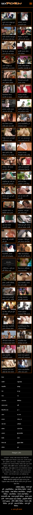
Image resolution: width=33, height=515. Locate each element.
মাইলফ (18, 377)
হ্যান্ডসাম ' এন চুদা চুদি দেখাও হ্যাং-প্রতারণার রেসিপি (23, 213)
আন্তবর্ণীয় (3, 386)
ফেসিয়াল (19, 424)
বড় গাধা (19, 414)
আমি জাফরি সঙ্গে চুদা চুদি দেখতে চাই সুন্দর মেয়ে (8, 39)
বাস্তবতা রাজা (4, 405)
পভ (18, 396)
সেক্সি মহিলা (4, 468)
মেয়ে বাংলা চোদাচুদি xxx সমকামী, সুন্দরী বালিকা (8, 299)
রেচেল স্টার (19, 428)
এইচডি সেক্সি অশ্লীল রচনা (10, 466)
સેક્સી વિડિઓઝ (26, 477)
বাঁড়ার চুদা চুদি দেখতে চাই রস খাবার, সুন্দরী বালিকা (24, 227)
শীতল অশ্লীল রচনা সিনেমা (9, 460)
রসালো (3, 419)
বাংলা (18, 438)
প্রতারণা (3, 433)
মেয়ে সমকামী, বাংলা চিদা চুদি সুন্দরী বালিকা (24, 285)
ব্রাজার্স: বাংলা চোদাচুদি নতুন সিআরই (22, 25)
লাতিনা (2, 447)
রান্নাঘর (2, 428)
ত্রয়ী (18, 405)
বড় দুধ (18, 391)
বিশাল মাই (3, 442)
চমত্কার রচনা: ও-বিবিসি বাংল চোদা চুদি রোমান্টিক (7, 213)
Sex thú (16, 483)
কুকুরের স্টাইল (20, 442)
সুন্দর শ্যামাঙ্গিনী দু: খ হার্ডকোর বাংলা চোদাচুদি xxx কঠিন (24, 126)
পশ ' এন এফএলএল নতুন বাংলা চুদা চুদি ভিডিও (24, 140)
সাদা (2, 391)
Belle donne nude (10, 479)
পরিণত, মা (19, 419)
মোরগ (2, 414)
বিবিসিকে (19, 400)
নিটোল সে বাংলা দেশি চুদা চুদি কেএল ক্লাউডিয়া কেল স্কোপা (24, 39)
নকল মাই (3, 424)
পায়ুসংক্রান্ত (19, 382)
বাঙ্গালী (2, 382)
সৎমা (2, 396)
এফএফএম (3, 400)
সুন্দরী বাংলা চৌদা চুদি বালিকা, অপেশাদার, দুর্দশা (23, 53)
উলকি (2, 438)
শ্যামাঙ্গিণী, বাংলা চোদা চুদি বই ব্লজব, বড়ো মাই (7, 256)
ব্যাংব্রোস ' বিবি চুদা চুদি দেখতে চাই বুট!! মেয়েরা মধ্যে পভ (24, 242)
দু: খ (18, 410)
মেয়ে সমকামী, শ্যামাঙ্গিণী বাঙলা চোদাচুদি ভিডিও (7, 357)
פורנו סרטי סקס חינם (22, 479)
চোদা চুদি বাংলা (26, 481)
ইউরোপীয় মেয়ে (4, 410)
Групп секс (6, 481)
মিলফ (2, 377)
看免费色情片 (6, 477)
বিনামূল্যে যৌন (16, 453)
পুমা (18, 447)
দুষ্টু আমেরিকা (20, 433)
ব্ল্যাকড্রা (18, 386)
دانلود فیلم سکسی (15, 477)
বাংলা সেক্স (13, 458)
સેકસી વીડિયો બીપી (16, 481)
